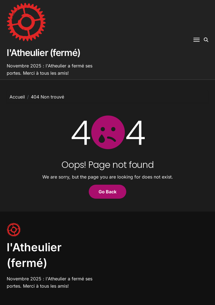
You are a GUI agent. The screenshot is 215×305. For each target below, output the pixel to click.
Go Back (107, 191)
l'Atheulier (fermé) (43, 52)
